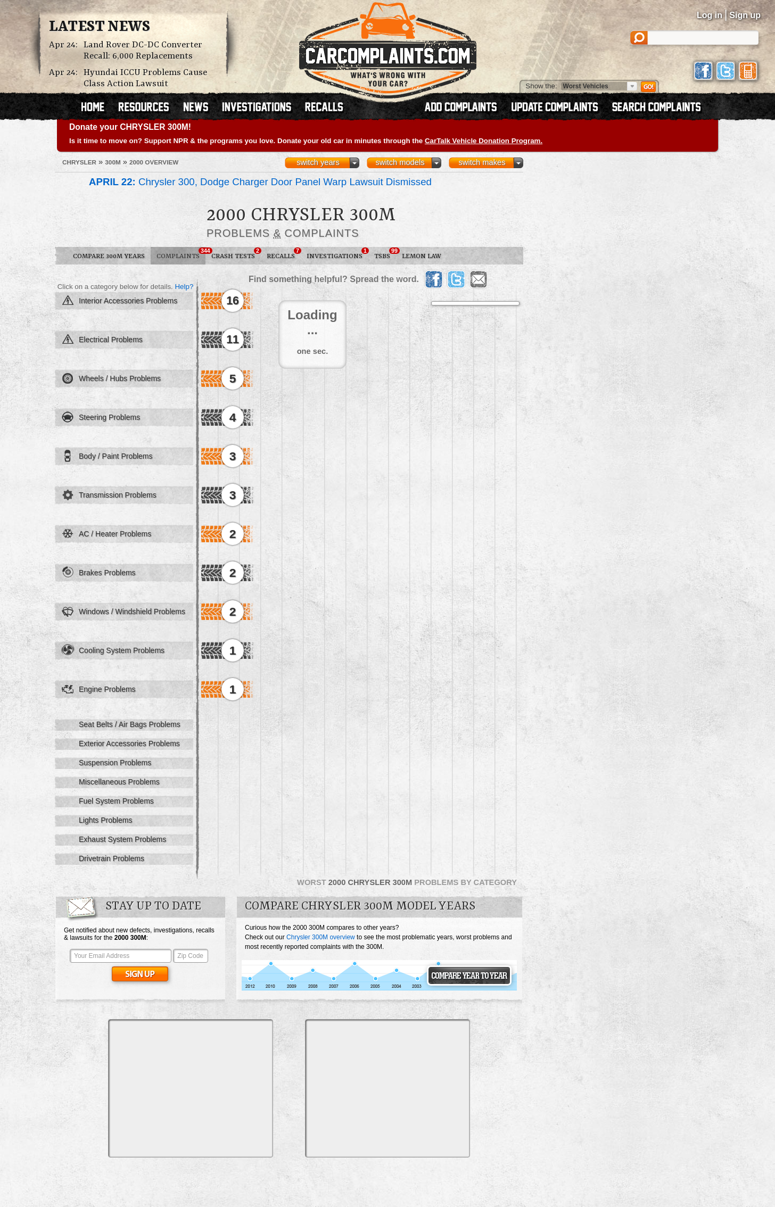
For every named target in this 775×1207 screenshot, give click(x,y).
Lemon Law (421, 256)
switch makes (482, 162)
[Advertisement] (190, 1088)
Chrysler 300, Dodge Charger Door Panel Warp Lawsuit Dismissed (260, 181)
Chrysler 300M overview (320, 937)
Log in (709, 15)
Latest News (99, 27)
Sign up (745, 15)
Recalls (284, 253)
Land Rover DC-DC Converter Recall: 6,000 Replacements (143, 50)
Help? (184, 287)
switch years (318, 162)
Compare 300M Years (109, 256)
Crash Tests (236, 253)
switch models (399, 162)
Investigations (337, 253)
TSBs (385, 253)
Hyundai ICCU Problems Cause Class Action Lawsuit (145, 78)
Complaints (180, 253)
